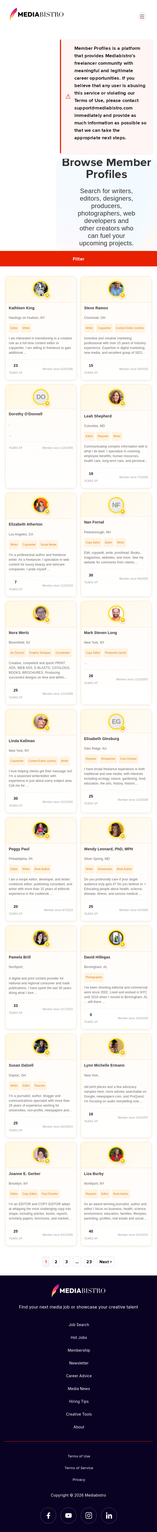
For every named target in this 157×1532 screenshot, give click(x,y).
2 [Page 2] (56, 1261)
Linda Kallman (22, 741)
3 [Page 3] (66, 1261)
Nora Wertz (19, 633)
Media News (79, 1388)
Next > (105, 1261)
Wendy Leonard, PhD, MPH (108, 849)
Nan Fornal (94, 522)
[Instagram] (89, 1515)
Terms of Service (79, 1468)
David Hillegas (97, 957)
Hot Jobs (79, 1337)
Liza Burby (94, 1174)
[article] (41, 328)
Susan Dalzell (21, 1065)
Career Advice (79, 1375)
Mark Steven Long (100, 633)
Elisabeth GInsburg (101, 739)
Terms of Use (79, 1456)
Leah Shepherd (98, 416)
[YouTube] (69, 1515)
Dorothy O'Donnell (25, 414)
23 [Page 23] (88, 1261)
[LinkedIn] (109, 1515)
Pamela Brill (20, 957)
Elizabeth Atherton (25, 524)
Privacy (79, 1479)
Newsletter (78, 1363)
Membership (79, 1350)
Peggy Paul (19, 849)
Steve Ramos (96, 308)
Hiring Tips (79, 1401)
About (79, 1427)
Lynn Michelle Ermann (104, 1065)
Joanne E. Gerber (25, 1174)
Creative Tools (79, 1414)
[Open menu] (142, 16)
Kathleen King (21, 308)
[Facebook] (48, 1515)
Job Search (79, 1324)
